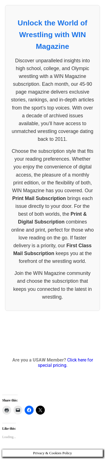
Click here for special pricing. (65, 362)
